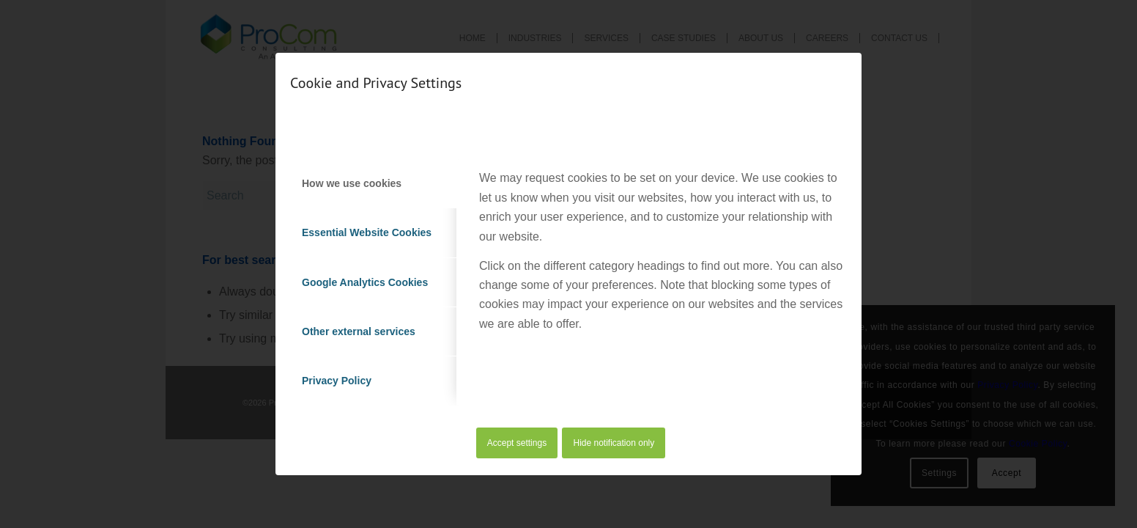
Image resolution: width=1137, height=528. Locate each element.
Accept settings (517, 443)
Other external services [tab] (358, 331)
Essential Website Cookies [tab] (367, 232)
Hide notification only (614, 443)
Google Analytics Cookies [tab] (365, 282)
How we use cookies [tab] (351, 183)
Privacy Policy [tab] (336, 380)
